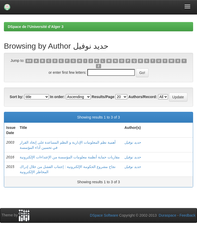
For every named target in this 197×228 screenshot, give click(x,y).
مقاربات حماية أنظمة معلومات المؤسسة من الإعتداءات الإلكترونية (70, 157)
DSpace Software (104, 215)
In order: (57, 97)
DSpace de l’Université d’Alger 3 (36, 27)
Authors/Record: (142, 97)
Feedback (187, 215)
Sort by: (16, 97)
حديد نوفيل (132, 142)
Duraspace (167, 215)
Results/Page (103, 97)
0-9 (29, 60)
